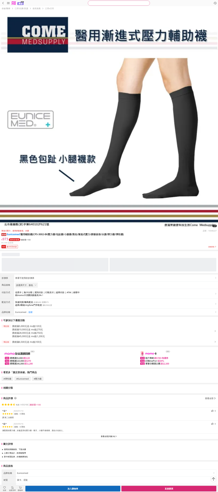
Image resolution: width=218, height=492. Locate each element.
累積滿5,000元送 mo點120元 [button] (27, 326)
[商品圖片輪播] (109, 120)
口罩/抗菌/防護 (21, 8)
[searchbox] (119, 3)
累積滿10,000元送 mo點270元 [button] (27, 329)
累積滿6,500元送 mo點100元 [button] (27, 341)
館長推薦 (37, 8)
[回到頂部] (213, 479)
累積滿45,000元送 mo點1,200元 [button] (28, 336)
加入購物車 (73, 488)
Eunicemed (13, 234)
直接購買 (169, 488)
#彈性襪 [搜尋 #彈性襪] (7, 378)
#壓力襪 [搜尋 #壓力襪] (38, 378)
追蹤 (30, 312)
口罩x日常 (49, 8)
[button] (3, 234)
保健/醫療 (6, 8)
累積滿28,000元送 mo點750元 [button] (27, 332)
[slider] (109, 357)
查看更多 (109, 463)
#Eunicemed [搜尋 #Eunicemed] (22, 378)
